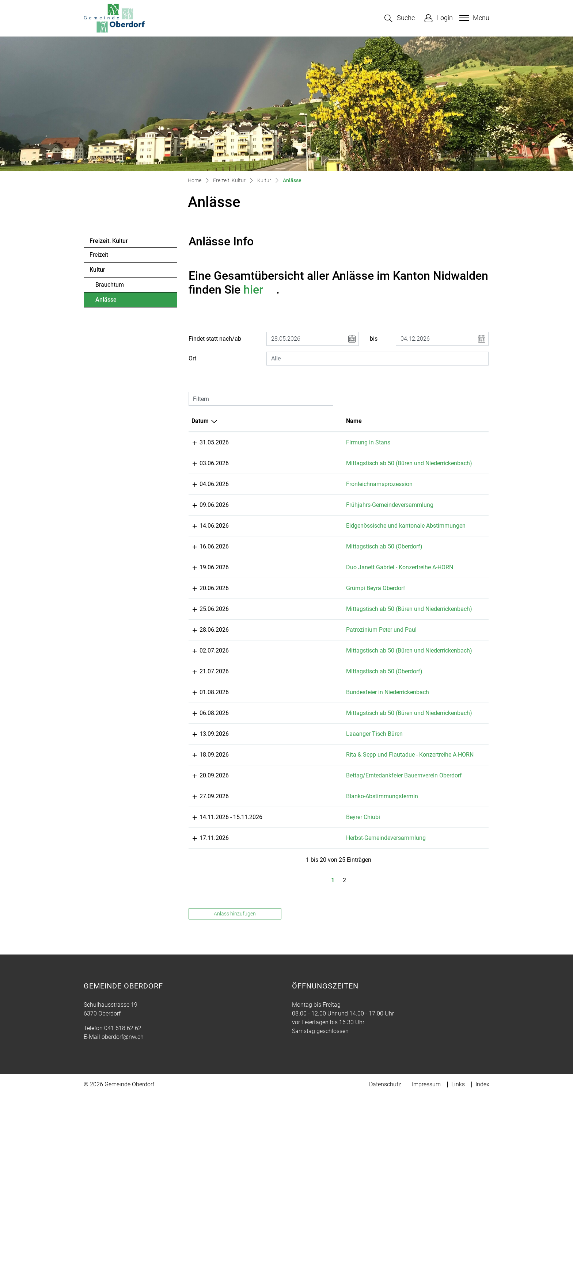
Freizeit (99, 254)
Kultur (97, 269)
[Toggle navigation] (473, 18)
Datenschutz (385, 1259)
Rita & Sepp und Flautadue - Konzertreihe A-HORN (291, 886)
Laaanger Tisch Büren (288, 847)
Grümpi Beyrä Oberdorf (289, 649)
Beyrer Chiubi (277, 983)
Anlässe (115, 301)
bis (373, 338)
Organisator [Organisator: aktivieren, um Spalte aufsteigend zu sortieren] (419, 420)
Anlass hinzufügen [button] (235, 1089)
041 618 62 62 (122, 1203)
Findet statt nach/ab (215, 338)
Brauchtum (109, 284)
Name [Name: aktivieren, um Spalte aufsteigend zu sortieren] (268, 420)
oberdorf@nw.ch (123, 1212)
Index (482, 1259)
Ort (192, 358)
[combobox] (377, 359)
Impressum (426, 1259)
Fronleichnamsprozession (293, 492)
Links (458, 1259)
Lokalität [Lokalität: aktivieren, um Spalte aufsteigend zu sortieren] (344, 420)
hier (259, 290)
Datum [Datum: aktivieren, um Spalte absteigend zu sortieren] (200, 420)
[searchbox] (377, 359)
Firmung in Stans (282, 442)
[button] (400, 18)
